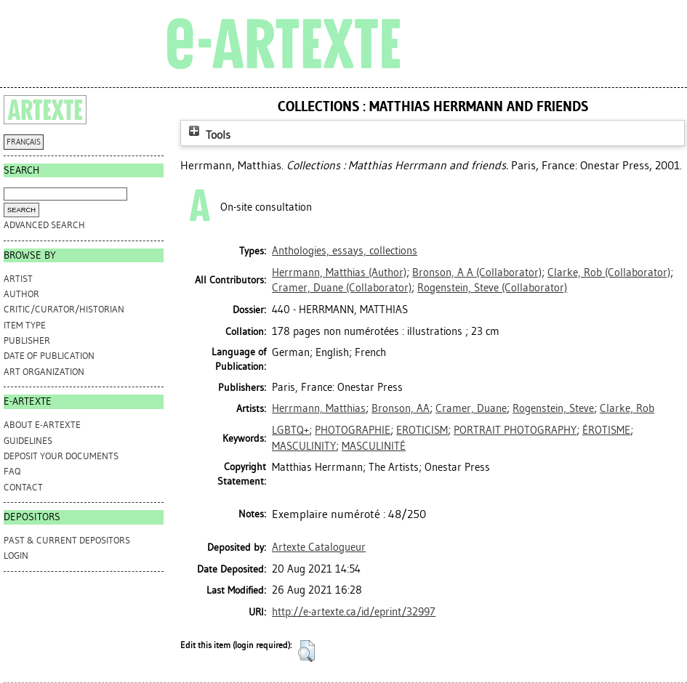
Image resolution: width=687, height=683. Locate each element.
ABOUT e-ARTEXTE (42, 424)
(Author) (339, 272)
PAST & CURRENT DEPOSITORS (67, 540)
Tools (207, 135)
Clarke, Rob (627, 408)
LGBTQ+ (290, 430)
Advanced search (44, 224)
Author (21, 293)
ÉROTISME (606, 430)
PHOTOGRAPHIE (352, 430)
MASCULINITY (304, 446)
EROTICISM (422, 430)
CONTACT (23, 487)
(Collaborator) (477, 272)
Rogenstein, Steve (553, 408)
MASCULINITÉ (374, 446)
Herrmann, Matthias (319, 408)
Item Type (25, 325)
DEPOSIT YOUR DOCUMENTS (61, 455)
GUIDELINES (28, 440)
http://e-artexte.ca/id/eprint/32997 (353, 611)
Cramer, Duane (471, 408)
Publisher (27, 340)
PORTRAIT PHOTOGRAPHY (515, 430)
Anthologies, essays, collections (344, 250)
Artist (18, 278)
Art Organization (44, 371)
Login (16, 555)
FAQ (12, 471)
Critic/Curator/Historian (64, 309)
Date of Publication (49, 355)
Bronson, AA (400, 408)
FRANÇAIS (24, 142)
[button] (306, 651)
